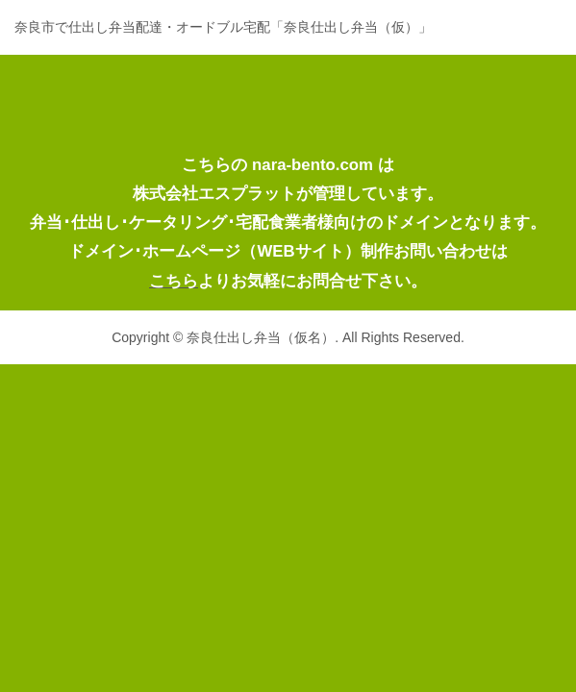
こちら (173, 281)
